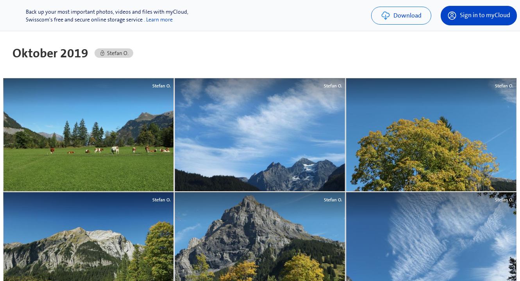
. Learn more (158, 19)
